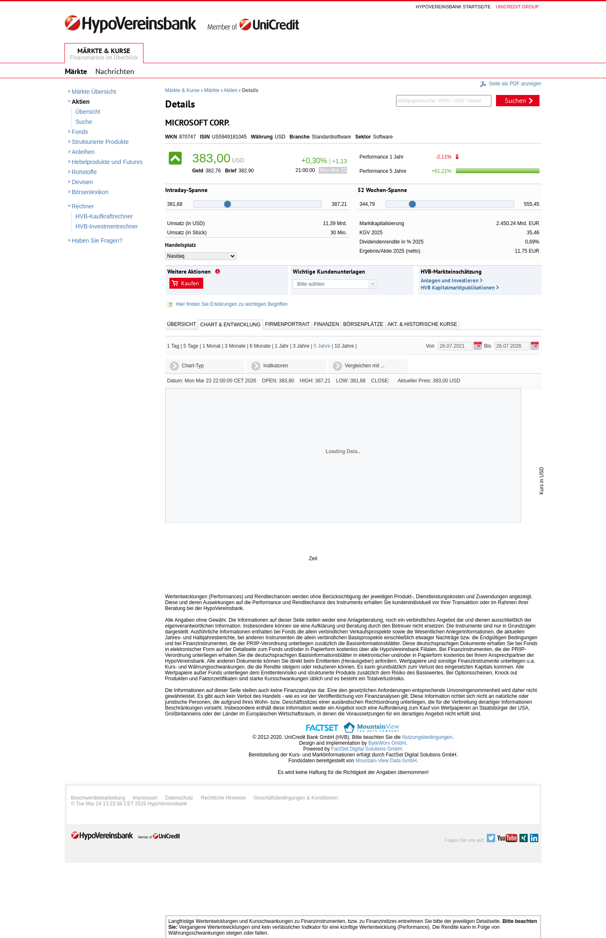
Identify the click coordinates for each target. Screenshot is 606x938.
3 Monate (235, 346)
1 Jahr (282, 346)
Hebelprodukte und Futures (107, 162)
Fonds (80, 131)
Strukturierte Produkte (100, 141)
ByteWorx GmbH (387, 743)
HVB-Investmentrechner (107, 226)
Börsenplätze (363, 324)
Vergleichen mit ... (365, 366)
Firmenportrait (287, 324)
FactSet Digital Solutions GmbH (366, 749)
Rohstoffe (84, 172)
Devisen (82, 182)
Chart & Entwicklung (230, 325)
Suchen (515, 100)
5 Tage (190, 346)
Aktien (81, 101)
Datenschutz (179, 798)
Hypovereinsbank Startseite (453, 6)
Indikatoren (275, 366)
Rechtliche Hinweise (223, 798)
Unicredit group (517, 6)
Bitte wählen (311, 284)
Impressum (145, 798)
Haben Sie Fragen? (97, 240)
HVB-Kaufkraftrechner (104, 216)
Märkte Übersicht (94, 91)
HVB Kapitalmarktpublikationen (458, 287)
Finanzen (326, 324)
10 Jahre (344, 346)
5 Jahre (322, 346)
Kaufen (190, 283)
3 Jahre (301, 346)
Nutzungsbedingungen (427, 737)
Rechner (83, 206)
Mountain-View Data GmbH (386, 761)
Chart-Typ (193, 366)
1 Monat (211, 346)
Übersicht (88, 111)
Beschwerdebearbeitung (98, 798)
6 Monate (260, 346)
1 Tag (173, 346)
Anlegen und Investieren (449, 280)
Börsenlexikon (90, 192)
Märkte (212, 90)
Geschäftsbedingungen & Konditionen (295, 798)
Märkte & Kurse (182, 90)
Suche (84, 121)
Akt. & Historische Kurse (422, 324)
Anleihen (83, 152)
